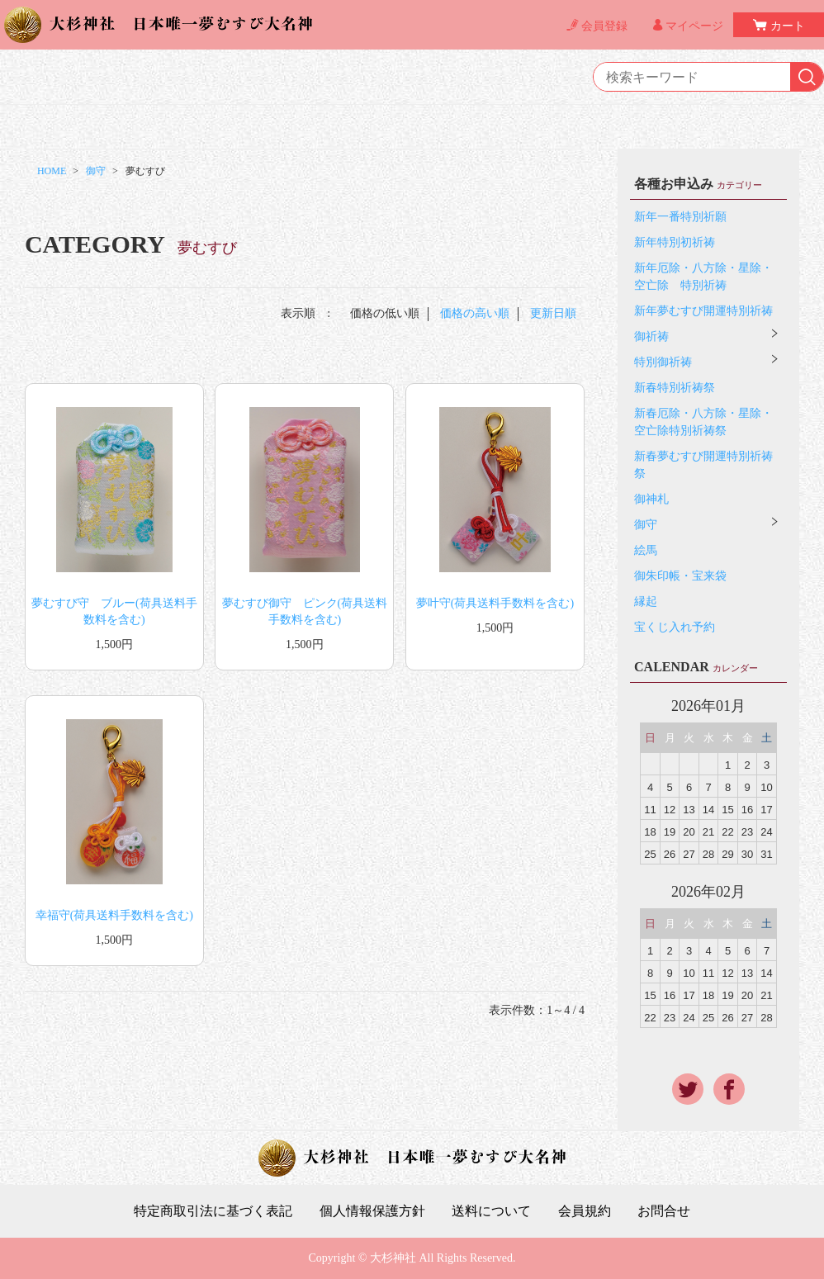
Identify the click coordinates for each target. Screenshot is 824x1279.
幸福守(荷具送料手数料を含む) (114, 915)
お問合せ (663, 1211)
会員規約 (584, 1211)
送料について (491, 1211)
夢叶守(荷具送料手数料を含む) (495, 603)
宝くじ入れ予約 (674, 627)
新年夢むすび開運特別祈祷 (703, 311)
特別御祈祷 (663, 362)
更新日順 (553, 313)
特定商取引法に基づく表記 (213, 1211)
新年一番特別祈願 (680, 217)
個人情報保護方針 (372, 1211)
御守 (96, 171)
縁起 (645, 601)
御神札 (651, 499)
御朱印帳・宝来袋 (680, 576)
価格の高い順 (474, 313)
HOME (51, 171)
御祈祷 (651, 336)
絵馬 (645, 550)
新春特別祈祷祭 (674, 387)
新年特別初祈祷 (674, 242)
